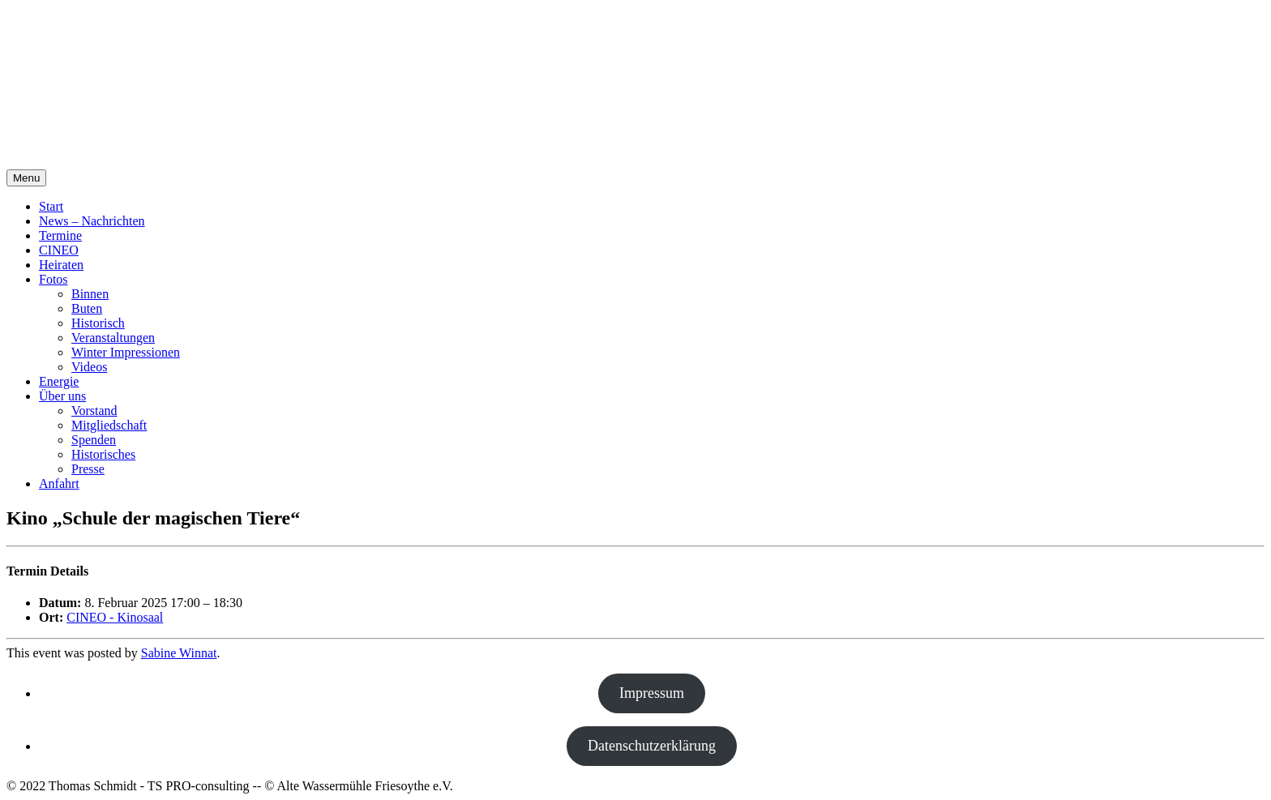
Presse (88, 469)
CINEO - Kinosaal (114, 617)
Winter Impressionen (125, 352)
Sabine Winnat (179, 653)
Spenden (93, 440)
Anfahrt (59, 483)
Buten (86, 308)
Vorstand (94, 410)
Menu (26, 178)
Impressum (651, 693)
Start (51, 206)
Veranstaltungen (113, 337)
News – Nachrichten (92, 221)
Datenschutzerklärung (652, 746)
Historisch (98, 323)
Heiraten (61, 265)
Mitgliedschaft (109, 425)
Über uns (62, 396)
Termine (60, 235)
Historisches (103, 454)
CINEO (59, 250)
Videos (89, 367)
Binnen (90, 294)
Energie (59, 381)
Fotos (53, 279)
